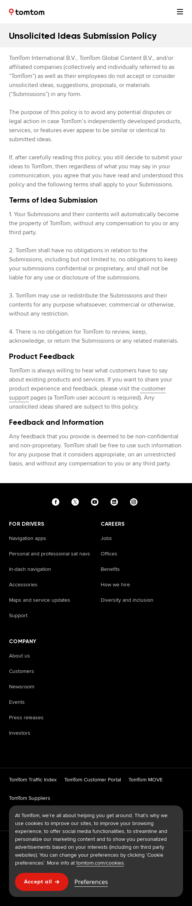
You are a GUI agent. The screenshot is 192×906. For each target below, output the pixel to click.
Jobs (106, 538)
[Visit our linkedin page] (115, 502)
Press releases (26, 717)
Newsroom (21, 686)
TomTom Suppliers (29, 798)
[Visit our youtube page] (96, 502)
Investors (19, 733)
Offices (109, 553)
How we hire (115, 584)
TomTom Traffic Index (33, 779)
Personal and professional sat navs (49, 553)
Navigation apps (27, 538)
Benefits (110, 569)
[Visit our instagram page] (135, 502)
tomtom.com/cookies (100, 862)
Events (17, 702)
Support (18, 615)
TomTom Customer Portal (92, 779)
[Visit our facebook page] (57, 502)
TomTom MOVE (146, 779)
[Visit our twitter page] (76, 502)
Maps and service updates (39, 600)
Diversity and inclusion (127, 600)
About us (19, 655)
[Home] (26, 12)
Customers (21, 671)
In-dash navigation (30, 569)
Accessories (23, 584)
